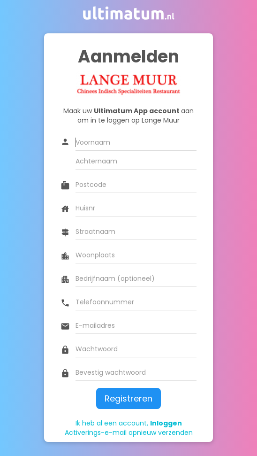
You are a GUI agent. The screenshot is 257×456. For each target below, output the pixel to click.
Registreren (128, 398)
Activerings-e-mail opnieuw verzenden (129, 432)
